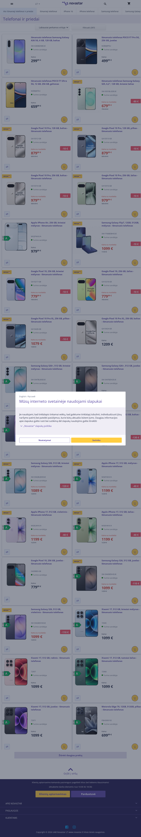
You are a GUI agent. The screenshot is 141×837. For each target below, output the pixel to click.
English (22, 396)
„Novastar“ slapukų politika (35, 426)
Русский (31, 396)
